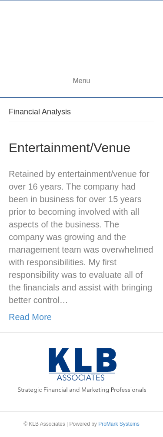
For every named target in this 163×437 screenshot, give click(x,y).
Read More (30, 317)
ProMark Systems (119, 424)
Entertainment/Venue (69, 147)
